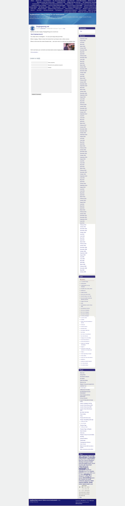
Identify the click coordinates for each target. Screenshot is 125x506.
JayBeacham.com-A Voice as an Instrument (47, 15)
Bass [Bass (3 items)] (80, 460)
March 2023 (82, 46)
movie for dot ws (84, 326)
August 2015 (82, 159)
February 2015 (83, 170)
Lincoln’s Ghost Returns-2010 (56, 5)
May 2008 (82, 270)
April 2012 (82, 207)
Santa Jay (78, 8)
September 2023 (83, 38)
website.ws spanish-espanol (86, 361)
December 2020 (83, 68)
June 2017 (82, 117)
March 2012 (82, 209)
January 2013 (83, 200)
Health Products (84, 292)
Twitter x (82, 351)
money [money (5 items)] (81, 471)
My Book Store (84, 328)
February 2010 (83, 243)
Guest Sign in (83, 387)
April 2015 (82, 166)
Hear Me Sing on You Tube (86, 296)
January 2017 (83, 127)
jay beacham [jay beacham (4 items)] (88, 465)
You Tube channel (84, 363)
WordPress (83, 500)
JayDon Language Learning (39, 5)
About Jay (82, 372)
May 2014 (82, 179)
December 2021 (83, 57)
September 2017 (83, 113)
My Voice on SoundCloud (86, 334)
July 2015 (82, 160)
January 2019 (83, 91)
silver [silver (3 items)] (82, 474)
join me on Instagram (85, 312)
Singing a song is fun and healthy (87, 434)
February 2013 (83, 198)
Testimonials (58, 10)
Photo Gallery (56, 7)
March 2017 (82, 123)
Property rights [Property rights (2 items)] (86, 472)
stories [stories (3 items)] (80, 478)
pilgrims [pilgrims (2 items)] (85, 471)
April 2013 (82, 194)
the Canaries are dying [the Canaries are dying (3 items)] (85, 479)
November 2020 (83, 70)
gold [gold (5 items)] (85, 463)
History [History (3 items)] (89, 463)
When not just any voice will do (86, 12)
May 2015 (82, 164)
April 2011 (82, 223)
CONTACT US (61, 2)
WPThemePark (79, 503)
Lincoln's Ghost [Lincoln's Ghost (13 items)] (84, 468)
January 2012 (83, 213)
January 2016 (83, 149)
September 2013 (83, 185)
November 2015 (83, 153)
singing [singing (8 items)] (87, 474)
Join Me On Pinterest (85, 313)
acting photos (83, 283)
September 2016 (83, 134)
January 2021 (83, 66)
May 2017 (82, 119)
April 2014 (82, 181)
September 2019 (83, 85)
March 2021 (82, 65)
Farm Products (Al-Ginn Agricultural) (52, 4)
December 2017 (83, 108)
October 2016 (83, 132)
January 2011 (83, 226)
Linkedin (82, 319)
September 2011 (83, 219)
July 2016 (82, 138)
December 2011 (83, 215)
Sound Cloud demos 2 (85, 341)
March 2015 (82, 168)
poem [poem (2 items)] (89, 471)
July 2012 (82, 204)
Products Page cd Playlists (55, 8)
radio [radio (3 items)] (91, 473)
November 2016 (83, 130)
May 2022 (82, 51)
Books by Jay (83, 382)
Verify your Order (84, 421)
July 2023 (82, 42)
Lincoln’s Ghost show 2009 (74, 5)
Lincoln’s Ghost (84, 317)
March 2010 (82, 241)
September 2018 (83, 95)
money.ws (83, 324)
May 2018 (82, 100)
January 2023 (83, 48)
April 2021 (82, 63)
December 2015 (83, 151)
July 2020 (82, 74)
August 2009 (82, 254)
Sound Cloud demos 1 (85, 339)
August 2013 (82, 187)
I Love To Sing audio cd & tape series (85, 4)
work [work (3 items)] (91, 484)
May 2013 (82, 192)
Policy (64, 7)
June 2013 (82, 191)
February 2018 (83, 104)
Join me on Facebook (85, 310)
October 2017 (83, 112)
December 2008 (83, 268)
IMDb (82, 303)
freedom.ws (83, 290)
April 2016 (82, 144)
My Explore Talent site (85, 330)
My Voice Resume (84, 335)
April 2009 (82, 262)
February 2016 (83, 147)
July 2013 (82, 189)
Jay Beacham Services (85, 308)
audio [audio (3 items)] (88, 458)
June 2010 (82, 236)
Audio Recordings (84, 380)
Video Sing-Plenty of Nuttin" (86, 353)
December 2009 (83, 247)
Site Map (39, 10)
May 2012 (82, 206)
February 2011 (83, 224)
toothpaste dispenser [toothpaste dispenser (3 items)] (84, 480)
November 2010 (83, 230)
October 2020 (83, 72)
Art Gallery (82, 378)
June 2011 (82, 221)
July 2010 (82, 234)
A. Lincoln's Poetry (84, 281)
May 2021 (82, 61)
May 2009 (82, 260)
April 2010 (82, 239)
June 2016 (82, 140)
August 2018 (82, 97)
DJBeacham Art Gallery (74, 2)
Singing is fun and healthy (86, 337)
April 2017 (82, 121)
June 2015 (82, 162)
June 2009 (82, 258)
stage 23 (82, 346)
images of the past (84, 301)
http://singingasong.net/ (37, 34)
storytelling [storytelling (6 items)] (87, 478)
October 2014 (83, 174)
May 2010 (82, 238)
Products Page (42, 8)
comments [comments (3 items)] (86, 462)
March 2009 (82, 264)
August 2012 (82, 202)
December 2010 (83, 228)
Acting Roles (82, 374)
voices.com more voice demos (86, 357)
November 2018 (83, 93)
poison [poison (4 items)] (81, 473)
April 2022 (82, 53)
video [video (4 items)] (92, 481)
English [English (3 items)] (91, 462)
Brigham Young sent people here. (46, 2)
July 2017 (82, 115)
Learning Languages (85, 315)
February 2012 (83, 211)
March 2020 (82, 78)
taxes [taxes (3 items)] (93, 478)
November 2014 (83, 172)
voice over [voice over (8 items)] (88, 482)
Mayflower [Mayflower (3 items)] (88, 469)
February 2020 (83, 80)
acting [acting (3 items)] (80, 458)
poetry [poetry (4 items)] (92, 471)
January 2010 (83, 245)
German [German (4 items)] (81, 463)
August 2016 (82, 136)
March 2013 (82, 196)
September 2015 (83, 157)
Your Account (83, 423)
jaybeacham (43, 28)
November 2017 (83, 110)
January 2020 (83, 82)
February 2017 (83, 125)
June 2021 (82, 59)
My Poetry (83, 332)
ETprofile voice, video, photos (86, 288)
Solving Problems (48, 10)
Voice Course (82, 10)
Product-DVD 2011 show (75, 7)
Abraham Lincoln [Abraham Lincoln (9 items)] (87, 457)
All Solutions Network (84, 376)
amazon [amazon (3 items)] (84, 458)
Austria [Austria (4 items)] (92, 459)
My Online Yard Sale (44, 7)
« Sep (80, 497)
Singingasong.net (42, 26)
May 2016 (82, 142)
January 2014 (83, 183)
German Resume (69, 4)
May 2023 (82, 44)
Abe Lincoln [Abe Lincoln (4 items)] (91, 456)
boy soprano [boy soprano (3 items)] (85, 460)
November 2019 (83, 83)
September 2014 (83, 176)
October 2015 (83, 155)
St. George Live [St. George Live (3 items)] (87, 476)
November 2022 (83, 50)
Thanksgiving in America (70, 10)
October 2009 (83, 251)
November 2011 (83, 217)
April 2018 (82, 102)
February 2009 (83, 266)
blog (64, 28)
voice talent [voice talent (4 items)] (82, 484)
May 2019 (82, 87)
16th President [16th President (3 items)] (83, 456)
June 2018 (82, 98)
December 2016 (83, 129)
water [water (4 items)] (88, 484)
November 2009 (83, 249)
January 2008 (83, 271)
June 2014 (82, 177)
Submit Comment (36, 94)
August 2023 (82, 40)
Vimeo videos (83, 355)
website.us (83, 359)
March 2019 (82, 89)
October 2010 (83, 232)
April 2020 (82, 76)
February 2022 (83, 55)
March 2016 (82, 145)
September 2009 (83, 253)
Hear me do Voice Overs (85, 294)
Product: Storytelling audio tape (86, 419)
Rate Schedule (69, 8)
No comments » (35, 52)
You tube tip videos (84, 365)
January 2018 (83, 106)
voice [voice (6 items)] (81, 482)
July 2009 (82, 256)
